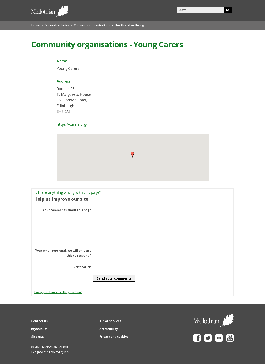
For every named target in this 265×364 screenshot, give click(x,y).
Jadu (67, 352)
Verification (82, 267)
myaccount (39, 329)
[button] (132, 155)
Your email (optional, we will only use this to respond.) (63, 253)
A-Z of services (110, 321)
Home (35, 25)
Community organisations (92, 25)
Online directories (57, 25)
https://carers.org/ (72, 124)
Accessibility (108, 329)
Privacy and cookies (113, 336)
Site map (38, 336)
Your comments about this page (67, 210)
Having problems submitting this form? (58, 292)
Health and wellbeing (129, 25)
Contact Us (39, 321)
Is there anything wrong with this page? (67, 192)
